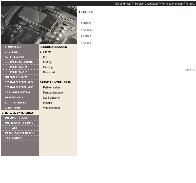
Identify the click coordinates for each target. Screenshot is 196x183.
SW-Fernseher (52, 97)
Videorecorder (51, 107)
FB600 (87, 23)
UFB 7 (87, 36)
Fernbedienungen (172, 3)
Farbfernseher (51, 87)
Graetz (190, 3)
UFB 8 (87, 42)
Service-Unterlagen (146, 3)
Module (47, 102)
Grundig (48, 67)
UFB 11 (88, 29)
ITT (45, 56)
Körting (47, 62)
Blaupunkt (49, 72)
